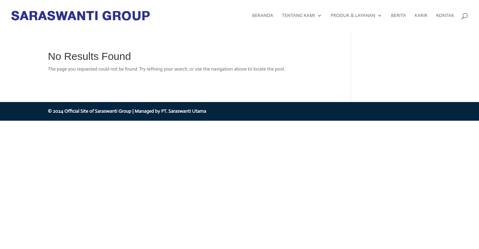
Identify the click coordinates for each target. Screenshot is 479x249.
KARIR (421, 15)
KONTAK (445, 15)
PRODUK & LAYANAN (353, 15)
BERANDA (262, 15)
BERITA (398, 15)
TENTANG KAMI (298, 15)
